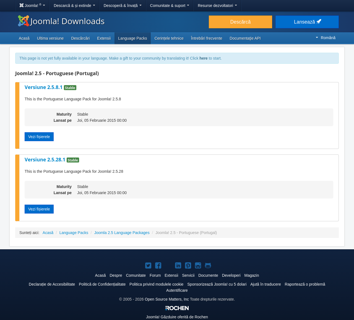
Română (325, 37)
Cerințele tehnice (169, 38)
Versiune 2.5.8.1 (44, 87)
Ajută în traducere (265, 284)
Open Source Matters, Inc (167, 299)
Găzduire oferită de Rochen (177, 317)
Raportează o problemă (305, 284)
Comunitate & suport (169, 5)
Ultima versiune (50, 38)
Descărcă (240, 22)
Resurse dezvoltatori (217, 5)
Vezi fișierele (39, 136)
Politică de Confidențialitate (102, 284)
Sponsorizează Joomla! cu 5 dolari (216, 284)
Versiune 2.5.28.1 (46, 159)
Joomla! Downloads (61, 21)
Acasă (24, 38)
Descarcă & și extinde (74, 5)
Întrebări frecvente (206, 38)
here (203, 58)
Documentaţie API (245, 38)
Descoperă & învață (123, 5)
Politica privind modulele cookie (156, 284)
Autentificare (177, 290)
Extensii (104, 38)
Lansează (307, 22)
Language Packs (132, 38)
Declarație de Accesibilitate (52, 284)
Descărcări (80, 38)
